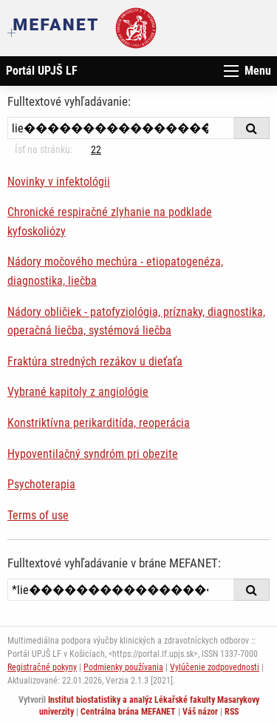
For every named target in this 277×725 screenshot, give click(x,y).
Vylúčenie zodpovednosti (214, 667)
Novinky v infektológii (58, 182)
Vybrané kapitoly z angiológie (77, 392)
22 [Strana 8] (96, 149)
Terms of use (38, 515)
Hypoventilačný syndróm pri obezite (92, 454)
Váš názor (200, 712)
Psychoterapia (41, 484)
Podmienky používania (123, 667)
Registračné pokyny (42, 667)
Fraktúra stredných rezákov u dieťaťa (94, 361)
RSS (232, 712)
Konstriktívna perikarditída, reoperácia (98, 423)
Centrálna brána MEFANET (128, 712)
